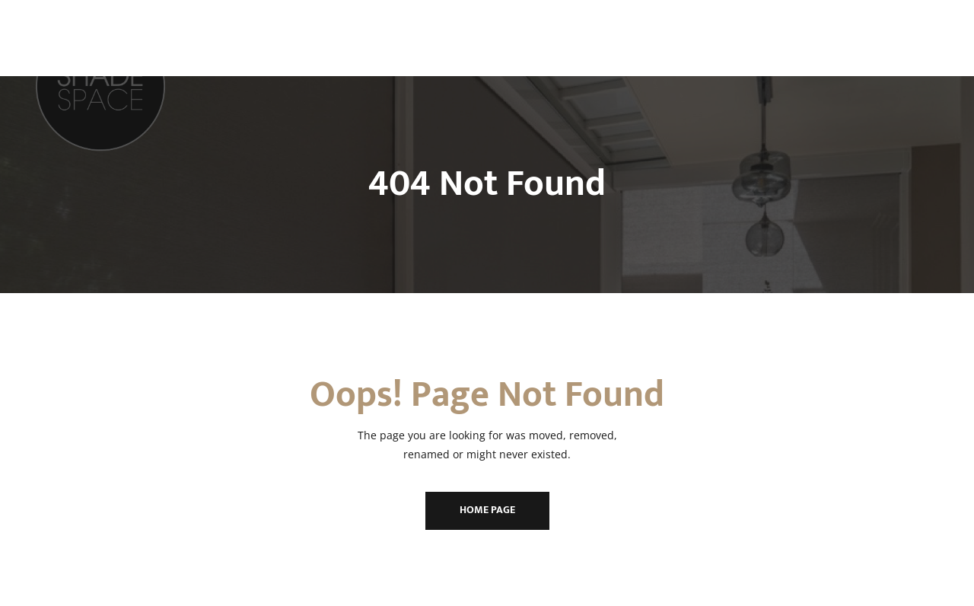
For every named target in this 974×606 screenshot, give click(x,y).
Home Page (487, 509)
